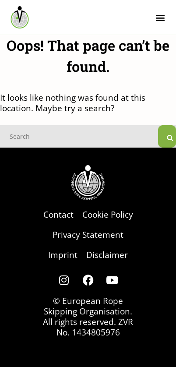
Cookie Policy (107, 214)
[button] (160, 17)
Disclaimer (107, 255)
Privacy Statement (88, 234)
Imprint (62, 255)
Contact (58, 214)
